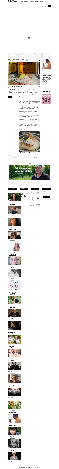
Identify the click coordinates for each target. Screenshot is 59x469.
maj (32, 197)
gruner (21, 182)
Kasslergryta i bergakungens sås (22, 198)
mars (32, 194)
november (38, 204)
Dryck (41, 1)
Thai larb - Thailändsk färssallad (23, 194)
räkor (24, 182)
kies (25, 182)
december (38, 205)
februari (32, 193)
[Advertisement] (29, 16)
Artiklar (22, 3)
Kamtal (11, 182)
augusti (38, 200)
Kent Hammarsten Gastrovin (17, 86)
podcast (26, 1)
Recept (36, 1)
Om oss (21, 1)
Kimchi (20, 191)
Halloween (31, 182)
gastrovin (18, 182)
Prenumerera (46, 197)
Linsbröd (21, 200)
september (38, 201)
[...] (40, 6)
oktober (38, 202)
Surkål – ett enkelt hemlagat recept (23, 196)
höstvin (28, 182)
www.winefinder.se (30, 129)
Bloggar (31, 1)
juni (38, 198)
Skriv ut (10, 96)
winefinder (14, 182)
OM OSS (27, 465)
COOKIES (31, 465)
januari (32, 192)
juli (38, 199)
